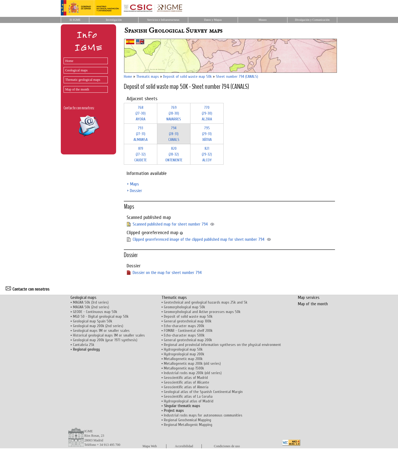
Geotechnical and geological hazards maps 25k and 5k (205, 302)
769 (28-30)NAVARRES (173, 113)
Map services (309, 297)
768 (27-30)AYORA (140, 113)
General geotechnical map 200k (188, 340)
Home (69, 61)
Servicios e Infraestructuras (163, 19)
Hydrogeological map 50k (183, 349)
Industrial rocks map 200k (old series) (193, 373)
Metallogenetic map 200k (183, 358)
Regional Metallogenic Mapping (188, 424)
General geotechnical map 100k (187, 321)
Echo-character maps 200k (184, 326)
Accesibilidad (184, 446)
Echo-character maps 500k (184, 335)
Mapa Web (149, 446)
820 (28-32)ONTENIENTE (173, 154)
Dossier (136, 190)
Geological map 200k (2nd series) (98, 326)
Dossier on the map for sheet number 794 (167, 272)
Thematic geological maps (82, 80)
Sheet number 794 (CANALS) (237, 76)
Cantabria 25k (83, 344)
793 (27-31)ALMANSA (140, 134)
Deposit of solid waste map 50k (187, 76)
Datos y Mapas (213, 19)
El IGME (75, 19)
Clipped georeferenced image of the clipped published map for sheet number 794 (199, 239)
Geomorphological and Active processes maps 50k (202, 311)
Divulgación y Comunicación (312, 19)
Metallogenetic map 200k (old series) (192, 363)
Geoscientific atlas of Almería (186, 387)
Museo (262, 19)
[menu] (84, 74)
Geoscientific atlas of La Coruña (188, 396)
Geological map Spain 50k (92, 321)
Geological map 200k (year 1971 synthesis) (105, 340)
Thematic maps (147, 76)
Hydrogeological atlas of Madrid (188, 401)
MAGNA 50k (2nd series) (91, 307)
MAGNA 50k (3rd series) (91, 302)
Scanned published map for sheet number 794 (170, 224)
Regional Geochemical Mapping (187, 420)
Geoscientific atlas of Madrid (186, 377)
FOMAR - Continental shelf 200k (188, 330)
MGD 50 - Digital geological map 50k (101, 316)
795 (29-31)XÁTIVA (207, 134)
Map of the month (77, 89)
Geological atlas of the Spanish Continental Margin (203, 391)
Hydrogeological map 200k (184, 354)
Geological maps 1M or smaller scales (101, 330)
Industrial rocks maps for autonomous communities (203, 415)
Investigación (114, 19)
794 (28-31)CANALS (173, 134)
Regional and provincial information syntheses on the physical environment (222, 344)
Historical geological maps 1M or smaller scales (109, 335)
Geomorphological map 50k (184, 307)
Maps (134, 184)
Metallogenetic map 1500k (184, 368)
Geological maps (76, 70)
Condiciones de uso (227, 446)
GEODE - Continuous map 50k (95, 311)
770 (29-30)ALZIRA (207, 113)
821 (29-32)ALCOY (207, 154)
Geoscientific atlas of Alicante (186, 382)
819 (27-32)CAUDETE (140, 154)
